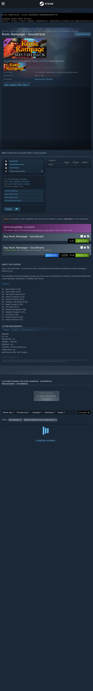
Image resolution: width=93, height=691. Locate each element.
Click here (68, 220)
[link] (67, 257)
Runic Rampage (22, 251)
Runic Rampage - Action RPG (31, 33)
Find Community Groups (13, 202)
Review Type (7, 414)
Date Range (49, 414)
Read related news (11, 199)
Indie (24, 86)
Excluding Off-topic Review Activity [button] (38, 421)
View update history (11, 195)
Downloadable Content (50, 33)
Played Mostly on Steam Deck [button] (74, 421)
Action (6, 86)
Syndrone (49, 81)
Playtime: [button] (57, 421)
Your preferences (22, 385)
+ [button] (28, 86)
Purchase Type (22, 414)
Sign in (4, 154)
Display (60, 414)
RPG (19, 86)
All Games (5, 33)
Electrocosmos (40, 81)
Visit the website (11, 192)
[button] (82, 242)
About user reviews (8, 385)
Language (36, 414)
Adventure (13, 86)
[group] (46, 421)
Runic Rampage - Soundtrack (40, 251)
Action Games (15, 33)
